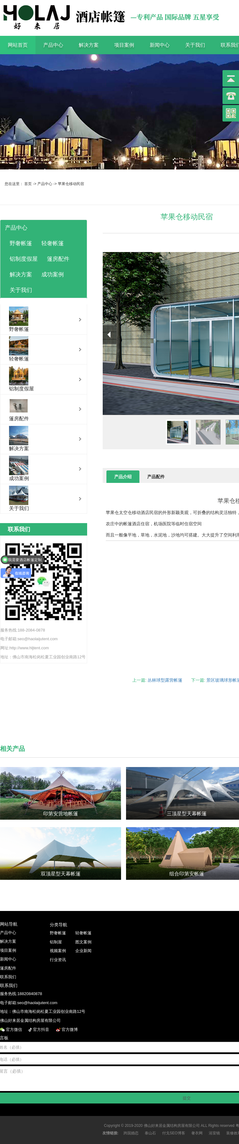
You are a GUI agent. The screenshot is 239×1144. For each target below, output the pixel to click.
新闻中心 (160, 45)
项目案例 (124, 45)
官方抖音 (41, 1029)
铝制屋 (56, 942)
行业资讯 (58, 959)
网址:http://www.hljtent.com (24, 648)
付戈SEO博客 (173, 1133)
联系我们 (8, 977)
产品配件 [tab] (156, 476)
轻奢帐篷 (52, 243)
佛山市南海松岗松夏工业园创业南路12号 (49, 657)
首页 (28, 184)
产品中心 (53, 45)
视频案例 (58, 950)
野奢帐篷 (21, 243)
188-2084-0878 (31, 630)
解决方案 (89, 45)
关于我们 (195, 45)
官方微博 (70, 1029)
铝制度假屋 (24, 259)
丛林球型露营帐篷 (165, 680)
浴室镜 (214, 1133)
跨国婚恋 (131, 1133)
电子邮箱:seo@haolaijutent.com (29, 638)
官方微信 (14, 1029)
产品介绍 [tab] (123, 476)
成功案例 (52, 274)
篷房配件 (58, 259)
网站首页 (18, 45)
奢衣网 (197, 1133)
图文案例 (83, 942)
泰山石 (150, 1133)
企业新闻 (83, 950)
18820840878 (29, 993)
